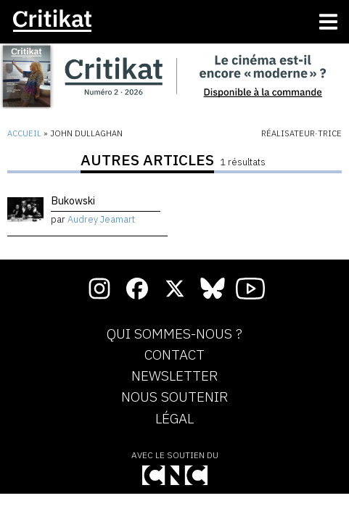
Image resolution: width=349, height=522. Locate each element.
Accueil (24, 133)
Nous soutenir (174, 397)
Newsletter (174, 376)
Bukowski (73, 200)
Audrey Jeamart (101, 219)
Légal (174, 419)
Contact (174, 355)
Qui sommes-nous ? (174, 334)
